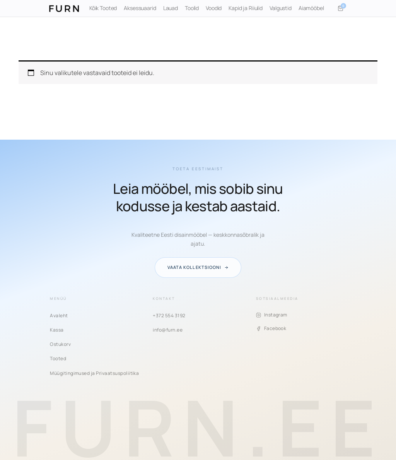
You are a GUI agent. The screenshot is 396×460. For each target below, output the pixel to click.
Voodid (214, 8)
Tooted (58, 358)
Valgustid (281, 8)
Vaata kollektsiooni (198, 267)
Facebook (271, 328)
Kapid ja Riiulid (246, 8)
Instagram (271, 314)
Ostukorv (60, 344)
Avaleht (59, 315)
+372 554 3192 (169, 315)
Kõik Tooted (103, 8)
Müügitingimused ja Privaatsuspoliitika (94, 373)
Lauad (170, 8)
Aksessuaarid (140, 8)
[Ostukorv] (340, 8)
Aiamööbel (311, 8)
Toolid (192, 8)
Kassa (56, 330)
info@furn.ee (168, 330)
